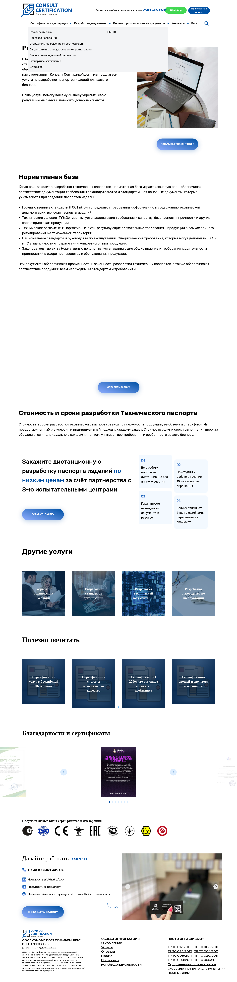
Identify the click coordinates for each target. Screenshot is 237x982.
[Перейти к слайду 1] (109, 802)
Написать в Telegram (44, 886)
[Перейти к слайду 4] (118, 802)
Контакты (178, 23)
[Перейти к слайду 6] (124, 802)
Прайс (107, 956)
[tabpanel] (43, 681)
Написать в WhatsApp (46, 879)
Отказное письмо (41, 32)
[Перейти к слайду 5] (121, 802)
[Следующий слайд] (173, 772)
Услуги (107, 947)
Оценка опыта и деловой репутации (53, 55)
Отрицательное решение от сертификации (57, 43)
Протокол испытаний (43, 37)
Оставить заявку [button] (118, 387)
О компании (111, 943)
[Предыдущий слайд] (63, 772)
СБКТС (111, 32)
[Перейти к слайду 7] (127, 802)
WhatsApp (176, 10)
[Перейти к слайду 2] (112, 802)
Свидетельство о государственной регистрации (61, 49)
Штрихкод (36, 67)
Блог (194, 23)
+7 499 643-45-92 (155, 10)
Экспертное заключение (45, 61)
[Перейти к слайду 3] (115, 802)
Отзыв (106, 951)
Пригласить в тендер (199, 10)
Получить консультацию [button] (177, 144)
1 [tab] (119, 708)
